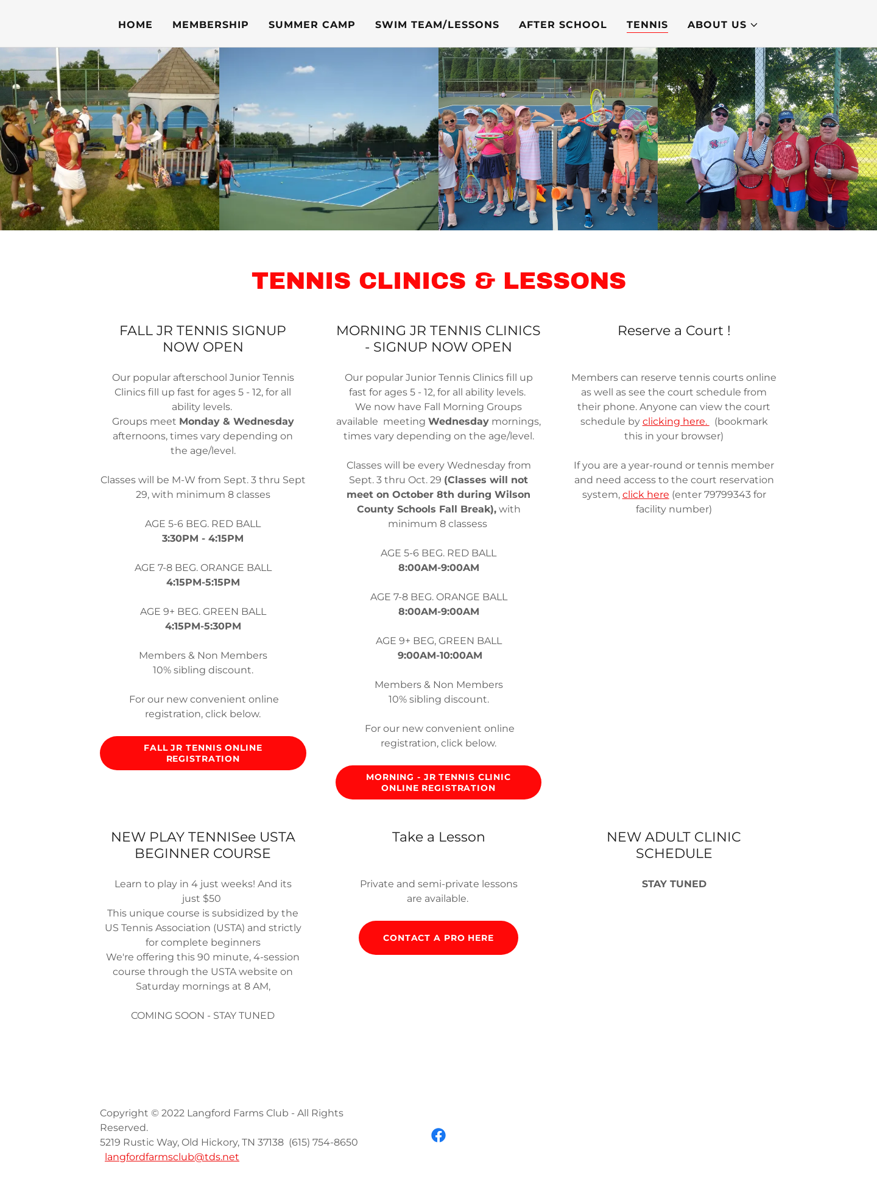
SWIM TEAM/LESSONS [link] (437, 24)
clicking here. (676, 421)
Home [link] (135, 24)
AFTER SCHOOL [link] (563, 24)
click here (645, 494)
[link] (438, 1135)
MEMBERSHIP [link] (210, 24)
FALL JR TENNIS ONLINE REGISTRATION (203, 753)
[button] (723, 25)
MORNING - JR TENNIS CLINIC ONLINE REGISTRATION (438, 782)
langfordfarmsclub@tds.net (172, 1157)
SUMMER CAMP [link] (312, 24)
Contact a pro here (438, 937)
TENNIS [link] (647, 24)
